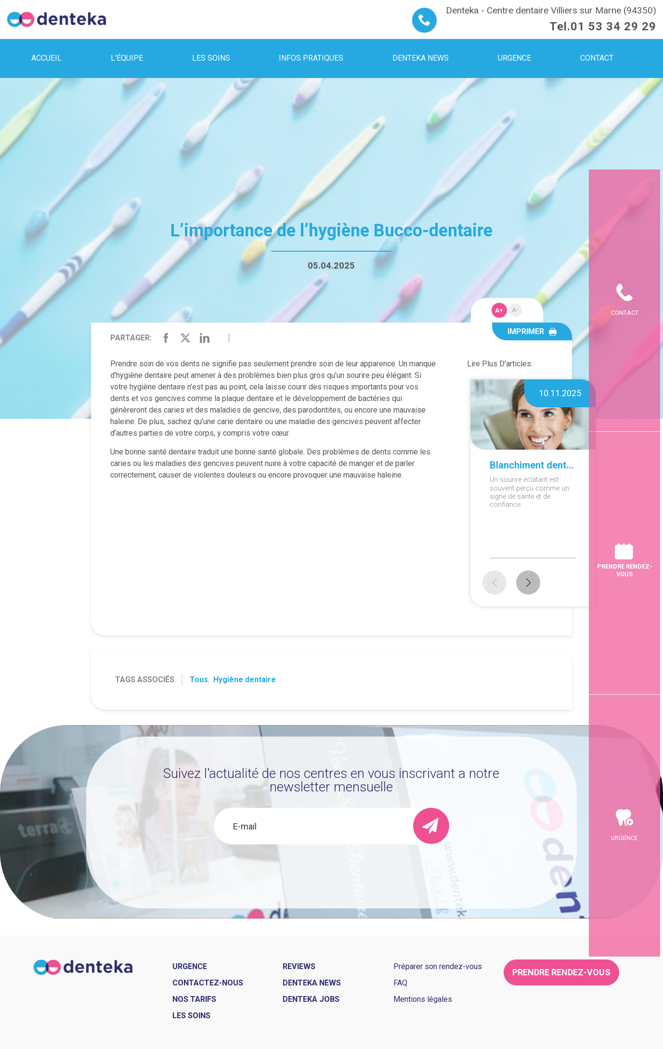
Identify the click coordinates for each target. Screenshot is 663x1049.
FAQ (400, 982)
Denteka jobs (311, 999)
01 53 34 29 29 (613, 26)
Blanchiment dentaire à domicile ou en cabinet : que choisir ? (533, 465)
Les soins (191, 1015)
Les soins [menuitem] (211, 58)
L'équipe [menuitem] (127, 58)
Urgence (624, 898)
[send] (431, 826)
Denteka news (312, 982)
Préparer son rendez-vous (437, 966)
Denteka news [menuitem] (420, 58)
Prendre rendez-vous (624, 570)
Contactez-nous (207, 982)
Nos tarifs (194, 999)
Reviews (299, 966)
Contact (624, 252)
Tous (199, 679)
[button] (528, 582)
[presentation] (331, 870)
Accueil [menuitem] (46, 58)
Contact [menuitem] (596, 58)
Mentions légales (422, 999)
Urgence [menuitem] (514, 58)
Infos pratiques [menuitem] (311, 58)
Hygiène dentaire (244, 679)
